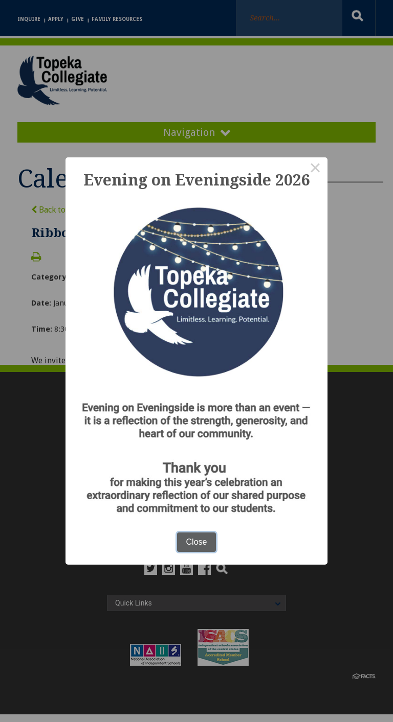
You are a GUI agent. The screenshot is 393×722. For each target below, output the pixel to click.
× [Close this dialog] (315, 169)
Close (196, 542)
